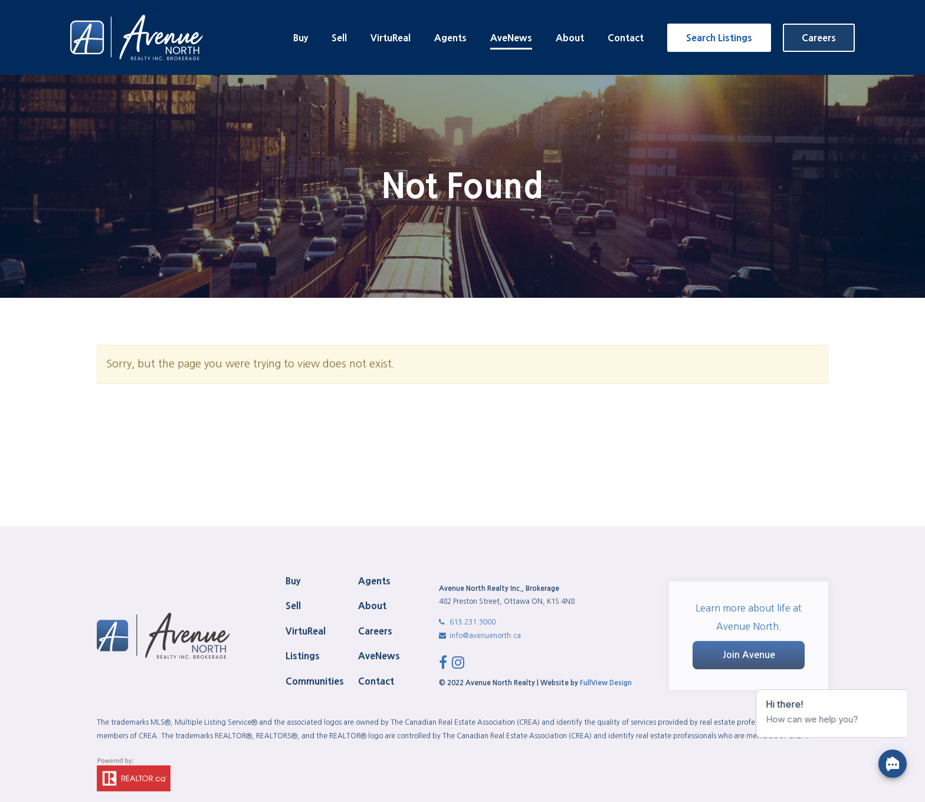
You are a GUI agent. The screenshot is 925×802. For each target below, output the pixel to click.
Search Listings (719, 37)
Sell (339, 37)
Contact (626, 37)
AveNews (511, 37)
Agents (450, 37)
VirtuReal (390, 37)
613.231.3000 (467, 790)
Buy (300, 37)
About (570, 37)
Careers (819, 37)
